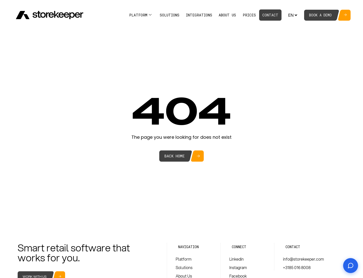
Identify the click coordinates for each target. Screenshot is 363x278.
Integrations (199, 15)
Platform (140, 15)
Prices (249, 15)
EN (293, 15)
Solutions (169, 15)
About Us (227, 15)
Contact (270, 15)
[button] (188, 247)
